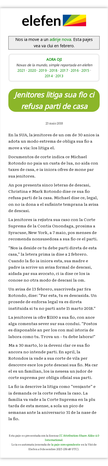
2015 (85, 70)
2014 (49, 75)
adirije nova (60, 39)
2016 (75, 70)
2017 (64, 70)
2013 (59, 75)
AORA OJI (54, 59)
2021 (21, 70)
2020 (32, 70)
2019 (43, 70)
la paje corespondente (65, 444)
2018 (53, 70)
